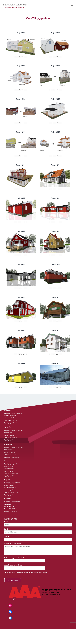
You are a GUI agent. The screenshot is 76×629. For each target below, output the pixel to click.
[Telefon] (38, 539)
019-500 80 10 (13, 473)
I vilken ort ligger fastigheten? (14, 558)
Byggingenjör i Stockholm (11, 423)
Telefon (7, 536)
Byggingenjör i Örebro (10, 476)
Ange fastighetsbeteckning (13, 565)
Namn (6, 522)
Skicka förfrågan (13, 580)
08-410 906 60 (13, 420)
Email (6, 529)
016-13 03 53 (13, 454)
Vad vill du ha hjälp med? (13, 543)
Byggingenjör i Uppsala (11, 495)
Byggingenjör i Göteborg (11, 511)
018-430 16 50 (13, 492)
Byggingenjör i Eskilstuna (11, 457)
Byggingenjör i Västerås (11, 440)
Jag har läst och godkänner (27, 572)
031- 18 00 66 (13, 509)
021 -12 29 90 (13, 437)
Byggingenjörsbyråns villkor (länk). (35, 572)
